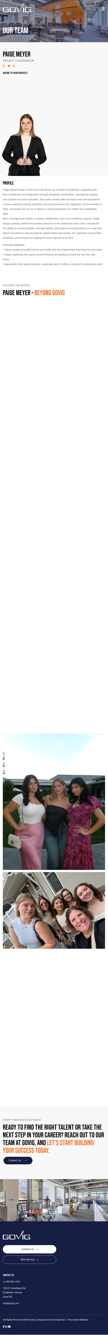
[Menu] (103, 8)
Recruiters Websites (78, 1320)
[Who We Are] (29, 1260)
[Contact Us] (29, 1249)
